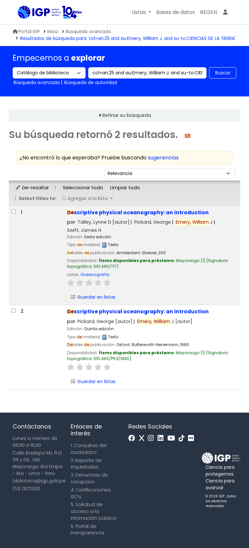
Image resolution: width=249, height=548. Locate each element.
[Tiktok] (183, 438)
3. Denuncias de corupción (89, 478)
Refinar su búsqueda (126, 115)
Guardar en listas (92, 297)
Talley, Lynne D (103, 222)
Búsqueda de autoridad (90, 82)
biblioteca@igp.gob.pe (39, 481)
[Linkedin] (162, 438)
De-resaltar (32, 187)
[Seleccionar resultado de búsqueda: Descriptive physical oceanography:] (13, 211)
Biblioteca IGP (34, 12)
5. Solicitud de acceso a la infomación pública (93, 511)
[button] (141, 12)
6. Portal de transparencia (87, 529)
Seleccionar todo (83, 187)
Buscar (223, 72)
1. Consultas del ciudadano (88, 448)
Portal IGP (26, 32)
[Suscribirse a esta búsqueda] (187, 135)
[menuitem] (208, 12)
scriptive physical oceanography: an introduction (138, 212)
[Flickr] (192, 438)
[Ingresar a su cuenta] (225, 12)
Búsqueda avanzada (88, 32)
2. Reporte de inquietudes (86, 463)
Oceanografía (94, 274)
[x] (143, 438)
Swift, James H (84, 230)
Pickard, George (152, 222)
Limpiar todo (125, 187)
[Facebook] (133, 438)
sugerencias (163, 157)
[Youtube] (172, 438)
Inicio (52, 32)
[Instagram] (152, 438)
